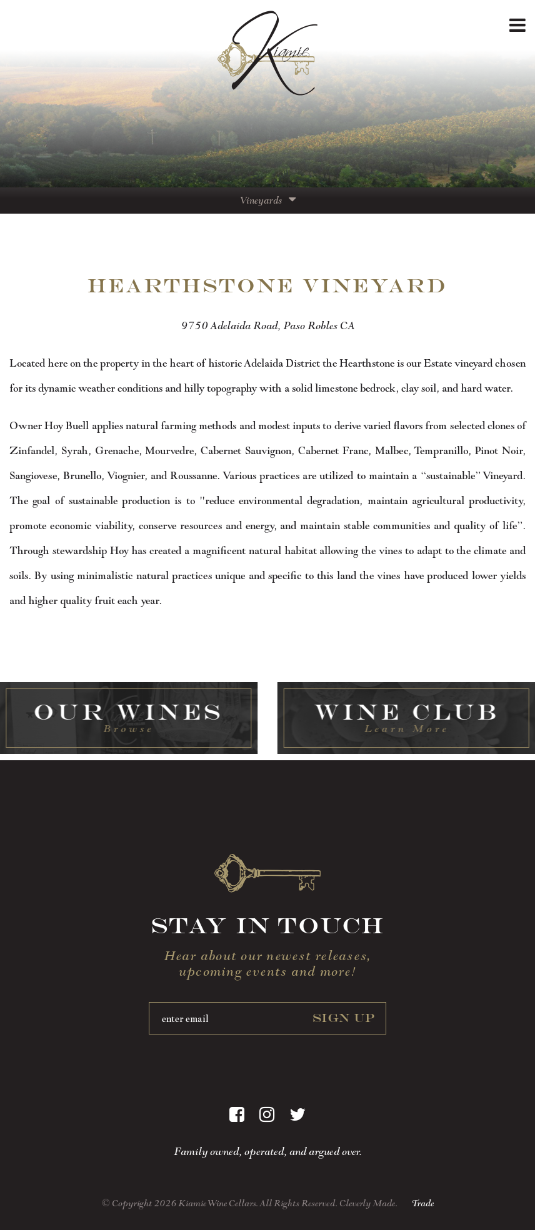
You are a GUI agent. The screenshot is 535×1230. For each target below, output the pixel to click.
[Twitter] (297, 1115)
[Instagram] (266, 1115)
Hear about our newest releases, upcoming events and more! (268, 963)
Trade (422, 1203)
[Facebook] (236, 1115)
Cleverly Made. (368, 1203)
